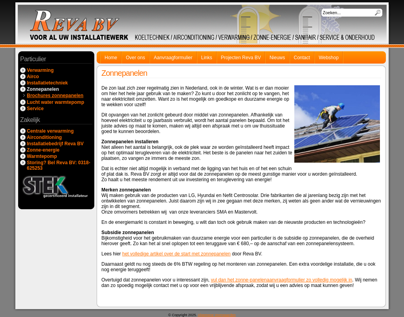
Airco (33, 76)
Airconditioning (44, 137)
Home (111, 57)
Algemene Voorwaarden (217, 315)
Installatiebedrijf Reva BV (55, 143)
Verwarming (40, 70)
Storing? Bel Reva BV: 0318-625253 (58, 165)
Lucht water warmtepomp (55, 102)
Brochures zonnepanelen (55, 95)
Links (206, 57)
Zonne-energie (43, 150)
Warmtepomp (42, 156)
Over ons (135, 57)
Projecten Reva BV (241, 57)
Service (35, 108)
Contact (302, 57)
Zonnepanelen (43, 89)
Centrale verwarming (50, 131)
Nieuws (277, 57)
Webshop (329, 57)
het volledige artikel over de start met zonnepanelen (176, 254)
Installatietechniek (47, 83)
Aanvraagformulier (173, 57)
